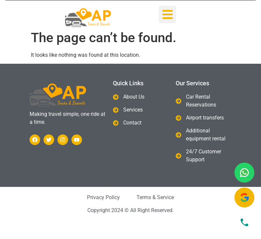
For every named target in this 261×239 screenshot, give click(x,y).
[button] (167, 14)
